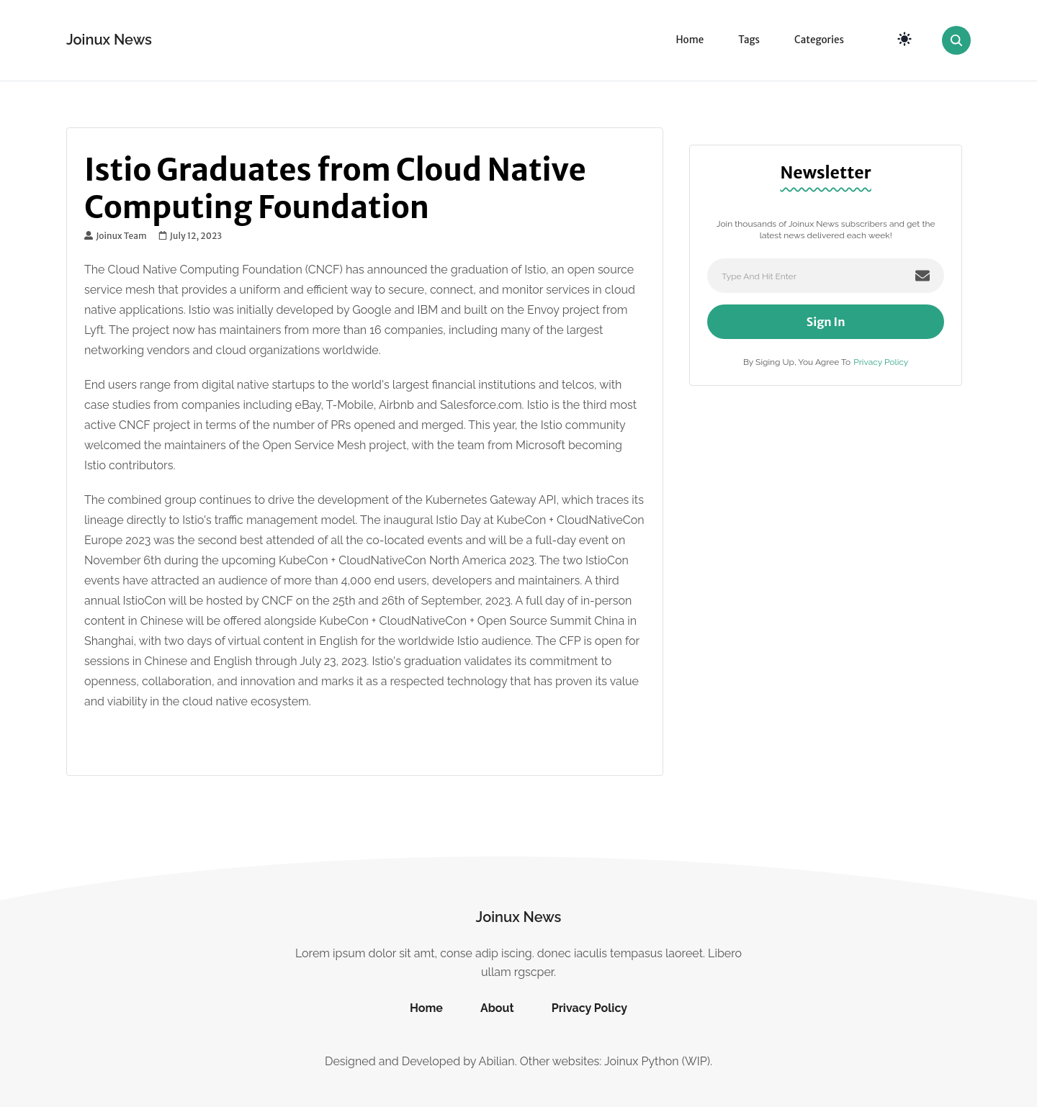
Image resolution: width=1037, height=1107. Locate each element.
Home (689, 40)
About (497, 1008)
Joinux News (109, 39)
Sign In (826, 322)
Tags (749, 40)
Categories (819, 40)
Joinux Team (115, 236)
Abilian (497, 1061)
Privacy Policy (880, 362)
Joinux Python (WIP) (657, 1061)
